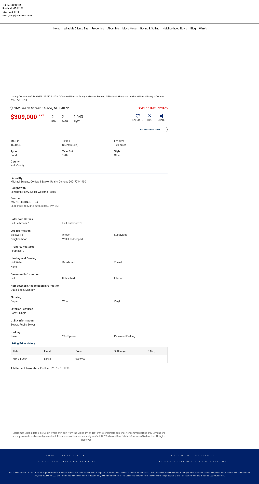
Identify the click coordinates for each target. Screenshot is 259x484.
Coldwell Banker (58, 456)
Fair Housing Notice (212, 461)
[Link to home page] (129, 8)
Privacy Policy (203, 456)
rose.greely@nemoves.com (17, 15)
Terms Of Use (180, 456)
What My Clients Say (76, 28)
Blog (193, 28)
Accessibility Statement (176, 461)
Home (56, 28)
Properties (97, 28)
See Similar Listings (150, 129)
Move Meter (129, 28)
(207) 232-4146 (11, 11)
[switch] (138, 119)
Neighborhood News (175, 28)
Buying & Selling (149, 28)
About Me (113, 28)
